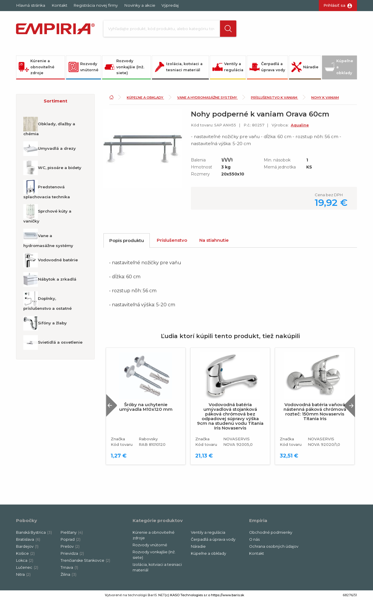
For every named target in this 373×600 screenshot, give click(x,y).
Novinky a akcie (139, 5)
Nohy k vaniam (325, 97)
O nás (254, 539)
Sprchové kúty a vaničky (47, 213)
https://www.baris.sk (227, 595)
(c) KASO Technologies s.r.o (187, 595)
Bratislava (28, 539)
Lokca (24, 560)
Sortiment (55, 101)
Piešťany (72, 532)
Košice (25, 553)
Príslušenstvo (172, 240)
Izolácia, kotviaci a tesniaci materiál (178, 67)
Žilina (68, 574)
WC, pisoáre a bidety (52, 168)
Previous (111, 405)
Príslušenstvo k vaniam (274, 97)
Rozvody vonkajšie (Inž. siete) (124, 67)
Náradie (305, 67)
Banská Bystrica (34, 532)
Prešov (70, 546)
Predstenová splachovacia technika (46, 189)
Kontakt (59, 5)
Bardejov (27, 546)
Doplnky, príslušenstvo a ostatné (47, 301)
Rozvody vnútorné (83, 67)
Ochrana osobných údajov (273, 546)
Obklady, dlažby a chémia (49, 126)
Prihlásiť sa (334, 5)
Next (349, 405)
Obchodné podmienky (270, 532)
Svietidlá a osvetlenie (52, 342)
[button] (228, 28)
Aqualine (300, 125)
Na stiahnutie (214, 240)
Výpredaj (170, 5)
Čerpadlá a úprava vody (267, 67)
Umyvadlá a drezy (49, 148)
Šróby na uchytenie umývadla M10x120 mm (146, 407)
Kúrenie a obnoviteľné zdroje (36, 67)
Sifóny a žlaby (45, 323)
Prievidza (72, 553)
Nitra (23, 574)
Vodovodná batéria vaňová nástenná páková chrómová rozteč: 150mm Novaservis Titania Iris (315, 411)
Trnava (69, 567)
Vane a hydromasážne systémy (48, 238)
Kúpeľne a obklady (339, 67)
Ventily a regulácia (227, 67)
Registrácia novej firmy (95, 5)
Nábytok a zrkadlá (49, 279)
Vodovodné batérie (50, 260)
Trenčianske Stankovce (85, 560)
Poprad (70, 539)
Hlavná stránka (30, 5)
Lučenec (27, 567)
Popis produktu (126, 240)
